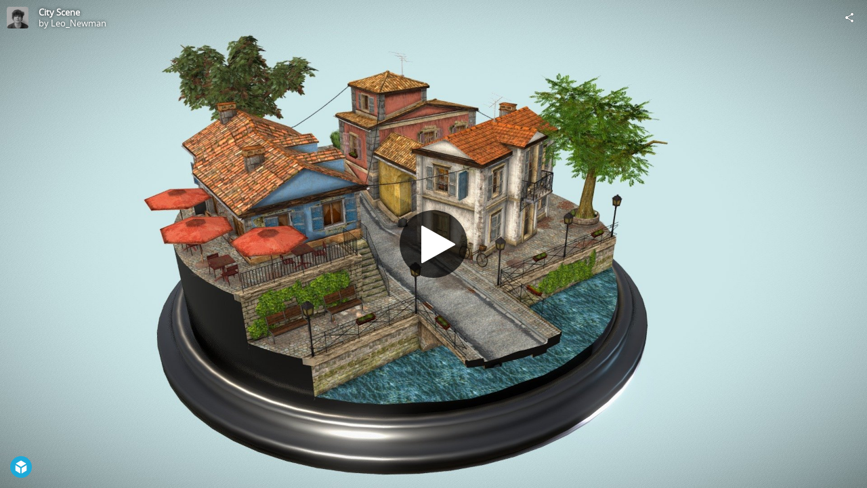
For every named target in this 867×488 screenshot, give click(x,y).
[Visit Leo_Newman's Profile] (17, 17)
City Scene (59, 12)
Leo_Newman (78, 23)
